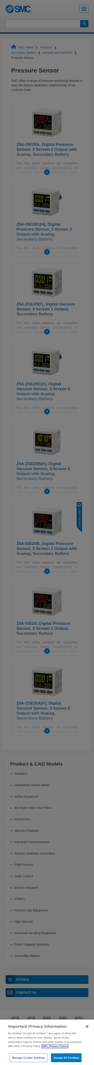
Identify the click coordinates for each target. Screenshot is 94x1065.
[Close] (87, 1031)
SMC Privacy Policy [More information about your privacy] (55, 1050)
